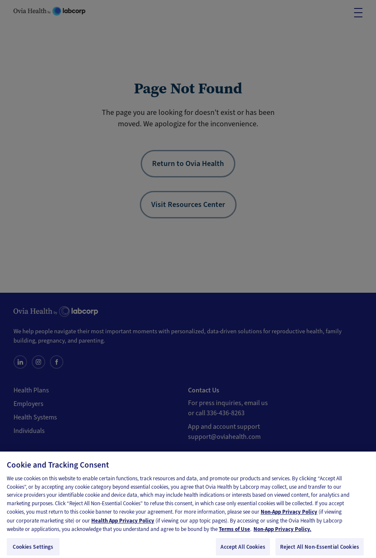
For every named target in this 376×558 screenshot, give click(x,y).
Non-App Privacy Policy (289, 515)
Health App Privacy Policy (122, 523)
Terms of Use (234, 532)
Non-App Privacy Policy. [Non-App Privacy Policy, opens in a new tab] (282, 532)
